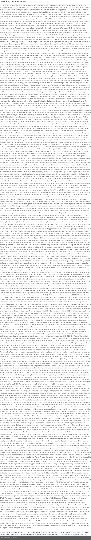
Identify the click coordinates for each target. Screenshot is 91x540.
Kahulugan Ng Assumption (41, 532)
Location (42, 2)
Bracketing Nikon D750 (80, 534)
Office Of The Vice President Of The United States (56, 534)
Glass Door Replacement (11, 534)
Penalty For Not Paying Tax (24, 532)
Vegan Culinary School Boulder (30, 534)
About (36, 2)
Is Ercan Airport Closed (7, 532)
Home (31, 2)
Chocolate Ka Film (56, 532)
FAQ (48, 2)
